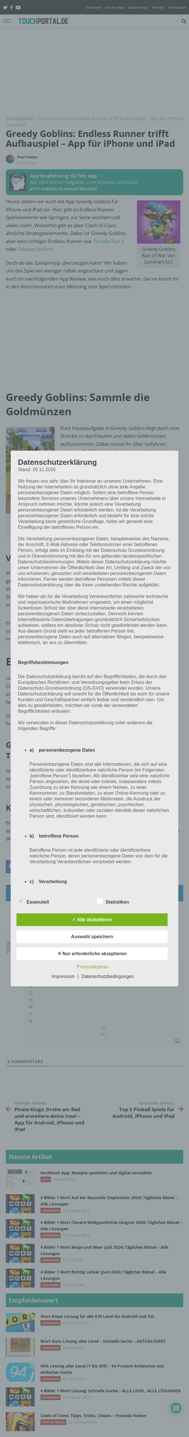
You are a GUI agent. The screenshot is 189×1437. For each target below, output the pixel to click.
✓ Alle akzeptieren (92, 919)
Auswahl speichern (92, 936)
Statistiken (113, 901)
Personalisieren (93, 966)
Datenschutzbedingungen (107, 976)
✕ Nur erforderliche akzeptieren (92, 953)
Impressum (63, 976)
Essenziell (33, 901)
